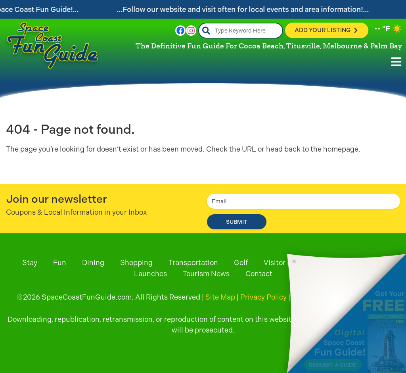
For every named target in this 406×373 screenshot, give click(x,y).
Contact (258, 273)
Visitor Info (282, 262)
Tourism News (206, 273)
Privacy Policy (263, 297)
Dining (93, 262)
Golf (241, 262)
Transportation (193, 262)
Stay (29, 262)
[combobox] (240, 30)
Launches (150, 273)
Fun (59, 262)
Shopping (136, 262)
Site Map (220, 297)
